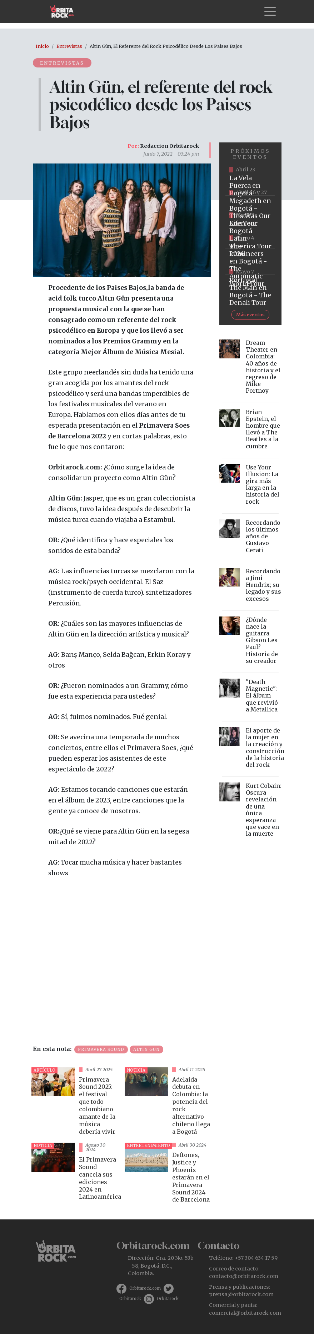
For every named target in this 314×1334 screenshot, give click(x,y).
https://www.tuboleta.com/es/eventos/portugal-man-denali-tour (250, 288)
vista (75, 1102)
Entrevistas (69, 46)
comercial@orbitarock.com (245, 1313)
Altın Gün (146, 1049)
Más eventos (250, 314)
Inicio (42, 46)
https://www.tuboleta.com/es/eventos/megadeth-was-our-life (250, 209)
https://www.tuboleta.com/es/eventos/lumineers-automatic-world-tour (250, 261)
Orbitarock (130, 1298)
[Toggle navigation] (270, 11)
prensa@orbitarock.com (241, 1294)
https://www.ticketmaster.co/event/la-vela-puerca (250, 182)
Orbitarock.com (145, 1288)
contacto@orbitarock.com (243, 1276)
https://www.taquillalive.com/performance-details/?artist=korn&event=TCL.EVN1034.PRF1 (250, 235)
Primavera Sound (101, 1049)
